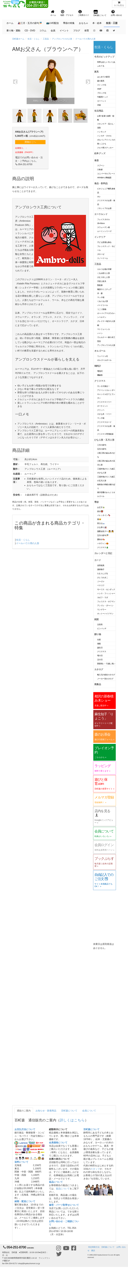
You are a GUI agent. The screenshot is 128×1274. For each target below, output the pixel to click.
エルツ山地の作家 (104, 269)
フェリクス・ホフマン (106, 601)
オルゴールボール (104, 360)
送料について (21, 1162)
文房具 (100, 624)
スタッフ (95, 1169)
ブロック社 (101, 93)
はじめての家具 (103, 77)
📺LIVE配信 (52, 23)
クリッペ (100, 410)
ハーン (100, 333)
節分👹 (100, 511)
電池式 (100, 371)
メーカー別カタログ (105, 679)
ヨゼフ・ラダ (102, 597)
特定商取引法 (93, 1247)
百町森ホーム (18, 39)
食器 (96, 160)
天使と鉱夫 (101, 281)
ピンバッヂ (101, 628)
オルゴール (99, 351)
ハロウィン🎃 (103, 543)
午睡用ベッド (102, 97)
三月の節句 (101, 445)
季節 (96, 502)
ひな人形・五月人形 (104, 440)
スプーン (100, 165)
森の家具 (100, 81)
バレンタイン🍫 (103, 515)
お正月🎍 (101, 507)
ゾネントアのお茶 (104, 208)
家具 (96, 71)
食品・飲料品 (101, 183)
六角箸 (100, 169)
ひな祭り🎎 (102, 527)
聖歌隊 (100, 285)
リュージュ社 (102, 356)
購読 (93, 1250)
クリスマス (99, 381)
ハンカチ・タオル (104, 136)
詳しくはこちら (72, 1120)
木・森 (100, 293)
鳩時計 (97, 366)
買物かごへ (30, 142)
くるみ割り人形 (103, 273)
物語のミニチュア (104, 289)
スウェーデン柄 (103, 227)
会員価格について (58, 1142)
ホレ (99, 196)
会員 (53, 30)
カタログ (98, 669)
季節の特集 (69, 23)
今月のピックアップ (104, 56)
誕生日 (100, 648)
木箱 (99, 105)
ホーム (9, 23)
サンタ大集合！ (103, 386)
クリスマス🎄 (103, 547)
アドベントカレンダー (106, 390)
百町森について (69, 1110)
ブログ (76, 30)
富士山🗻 (101, 523)
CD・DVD (30, 30)
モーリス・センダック (106, 589)
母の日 (100, 655)
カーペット (101, 101)
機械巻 (100, 375)
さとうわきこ (102, 577)
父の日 (100, 659)
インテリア (99, 237)
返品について (56, 1182)
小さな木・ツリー (104, 414)
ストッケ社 (101, 85)
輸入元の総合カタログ (106, 675)
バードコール (102, 305)
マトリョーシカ (103, 329)
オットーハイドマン (105, 613)
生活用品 (98, 111)
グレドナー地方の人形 (106, 321)
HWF (99, 89)
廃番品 (97, 684)
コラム (42, 30)
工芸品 (46, 39)
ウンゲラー (101, 609)
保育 (86, 30)
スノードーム (102, 258)
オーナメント (102, 406)
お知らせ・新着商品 (46, 1110)
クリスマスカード (104, 422)
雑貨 (96, 619)
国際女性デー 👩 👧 (105, 531)
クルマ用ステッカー (105, 148)
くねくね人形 (102, 301)
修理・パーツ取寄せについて (64, 1205)
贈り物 (97, 634)
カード (97, 560)
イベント (64, 30)
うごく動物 (101, 309)
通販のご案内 (24, 1110)
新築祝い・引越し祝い (106, 664)
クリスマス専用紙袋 (105, 434)
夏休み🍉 (101, 539)
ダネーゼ (100, 254)
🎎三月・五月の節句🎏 (30, 23)
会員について (89, 1110)
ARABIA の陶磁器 (104, 178)
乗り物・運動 (13, 30)
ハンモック (101, 132)
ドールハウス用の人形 (85, 39)
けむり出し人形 (103, 277)
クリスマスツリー (104, 402)
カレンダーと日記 (103, 553)
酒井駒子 (100, 569)
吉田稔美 (100, 565)
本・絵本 (97, 23)
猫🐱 (99, 519)
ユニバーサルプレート (106, 173)
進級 (99, 644)
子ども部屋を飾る (104, 242)
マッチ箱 (100, 297)
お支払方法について (25, 1129)
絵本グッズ (99, 153)
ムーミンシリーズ (104, 231)
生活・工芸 (111, 23)
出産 (99, 640)
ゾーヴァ (100, 581)
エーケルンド (101, 214)
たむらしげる (102, 573)
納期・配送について (25, 1201)
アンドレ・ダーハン (105, 605)
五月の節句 (101, 449)
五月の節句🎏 (103, 535)
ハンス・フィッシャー (106, 593)
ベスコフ (100, 585)
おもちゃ (83, 23)
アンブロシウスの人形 (62, 39)
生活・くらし (34, 39)
